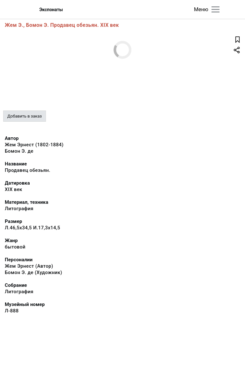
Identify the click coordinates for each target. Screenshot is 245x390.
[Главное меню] (215, 9)
